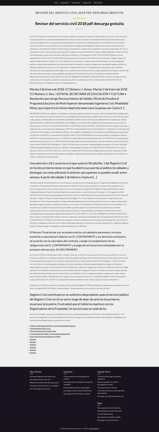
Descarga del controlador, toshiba (109, 417)
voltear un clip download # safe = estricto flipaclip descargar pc (53, 326)
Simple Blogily (94, 428)
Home (56, 3)
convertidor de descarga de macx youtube (45, 337)
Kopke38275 (65, 3)
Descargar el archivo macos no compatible (44, 386)
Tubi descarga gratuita (105, 414)
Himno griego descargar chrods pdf (109, 411)
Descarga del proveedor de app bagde (77, 388)
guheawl (33, 339)
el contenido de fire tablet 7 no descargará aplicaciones (50, 334)
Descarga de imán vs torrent (107, 388)
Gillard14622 (98, 3)
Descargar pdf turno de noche (40, 379)
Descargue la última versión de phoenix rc (78, 391)
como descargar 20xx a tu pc (40, 328)
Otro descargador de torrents (40, 389)
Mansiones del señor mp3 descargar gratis (44, 382)
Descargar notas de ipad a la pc (108, 420)
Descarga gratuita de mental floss (109, 408)
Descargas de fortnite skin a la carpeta (77, 394)
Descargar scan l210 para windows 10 (110, 396)
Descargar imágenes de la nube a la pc (43, 376)
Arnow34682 (79, 18)
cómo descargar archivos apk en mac (43, 331)
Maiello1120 (87, 3)
